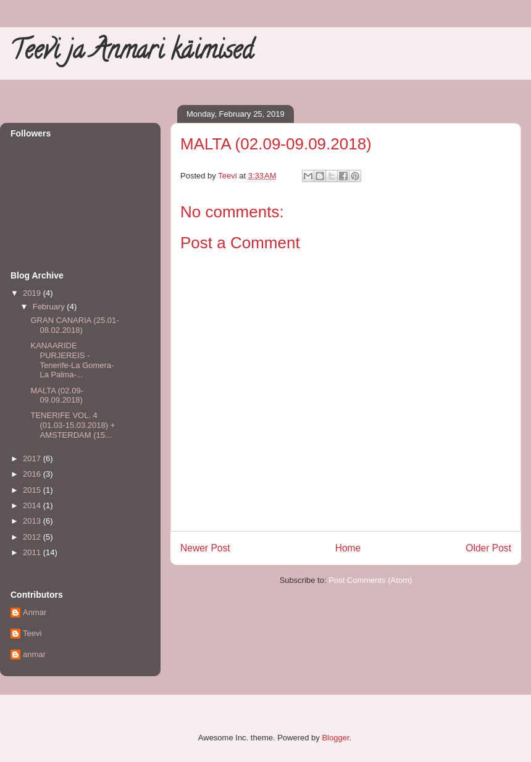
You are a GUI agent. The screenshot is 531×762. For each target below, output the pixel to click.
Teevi (32, 633)
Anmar (34, 612)
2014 (33, 505)
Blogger (335, 737)
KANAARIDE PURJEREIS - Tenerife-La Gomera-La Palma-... (72, 360)
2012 (33, 537)
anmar (34, 654)
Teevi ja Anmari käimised (131, 53)
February (50, 306)
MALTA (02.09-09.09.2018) (56, 395)
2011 (33, 552)
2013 (33, 520)
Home (348, 548)
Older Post (488, 548)
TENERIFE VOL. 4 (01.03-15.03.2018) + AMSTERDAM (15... (72, 425)
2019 (33, 293)
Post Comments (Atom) (370, 580)
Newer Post (205, 548)
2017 (33, 458)
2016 (33, 474)
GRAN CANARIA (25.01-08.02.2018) (74, 325)
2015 (33, 490)
